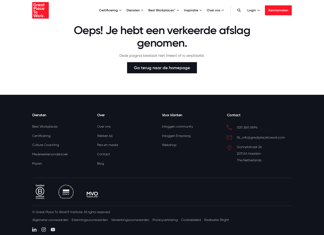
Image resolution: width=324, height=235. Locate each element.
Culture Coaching (45, 145)
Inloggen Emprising (176, 136)
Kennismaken (278, 10)
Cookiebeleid (191, 220)
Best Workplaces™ (163, 10)
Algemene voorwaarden (50, 220)
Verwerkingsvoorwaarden (130, 220)
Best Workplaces (44, 126)
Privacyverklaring (165, 220)
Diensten (134, 10)
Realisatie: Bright (216, 220)
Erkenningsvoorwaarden (90, 220)
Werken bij (105, 136)
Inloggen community (177, 126)
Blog (100, 163)
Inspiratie (193, 10)
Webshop (169, 145)
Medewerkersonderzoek (50, 154)
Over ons (215, 10)
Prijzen (37, 163)
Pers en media (107, 145)
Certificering (110, 10)
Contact (103, 154)
